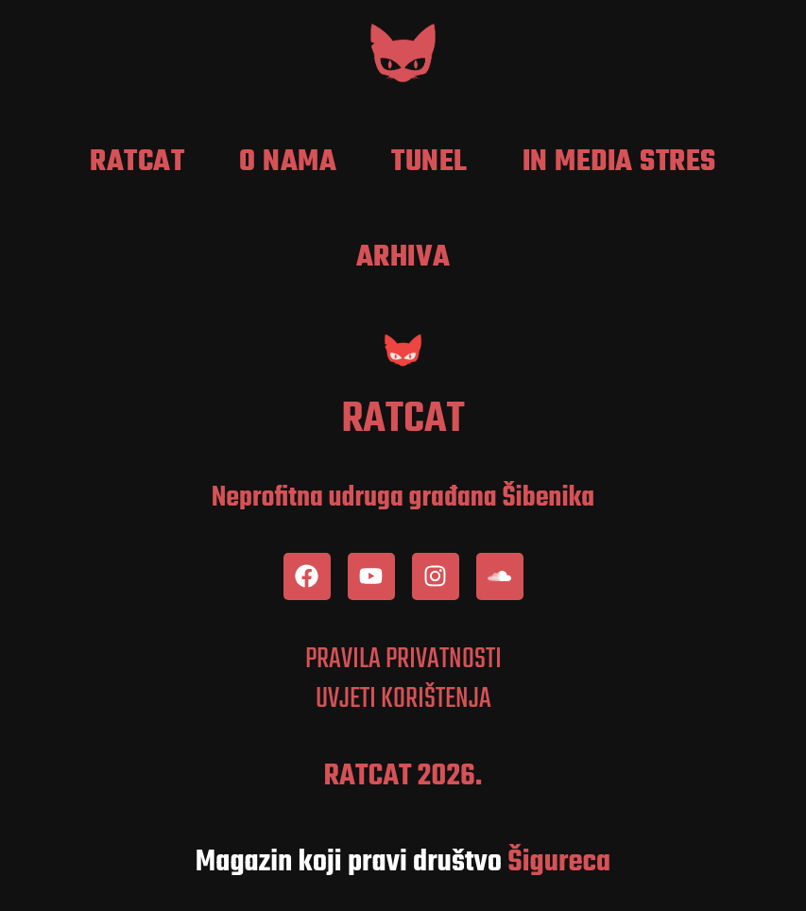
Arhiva (403, 258)
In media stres (619, 162)
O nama (287, 162)
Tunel (429, 162)
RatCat (137, 162)
